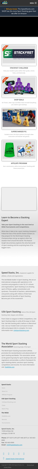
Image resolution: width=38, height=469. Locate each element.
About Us (4, 391)
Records (4, 419)
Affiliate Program (7, 395)
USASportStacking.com (21, 330)
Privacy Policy (7, 467)
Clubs (3, 405)
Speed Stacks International (13, 458)
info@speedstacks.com (14, 445)
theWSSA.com (9, 367)
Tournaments (6, 423)
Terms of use (30, 465)
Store (3, 388)
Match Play (5, 409)
